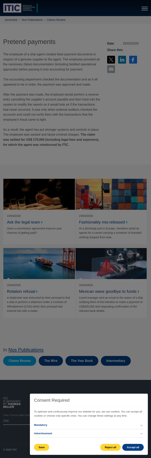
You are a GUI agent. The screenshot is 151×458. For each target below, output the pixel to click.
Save (42, 447)
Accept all (133, 447)
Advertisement (43, 433)
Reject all (110, 447)
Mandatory (40, 424)
